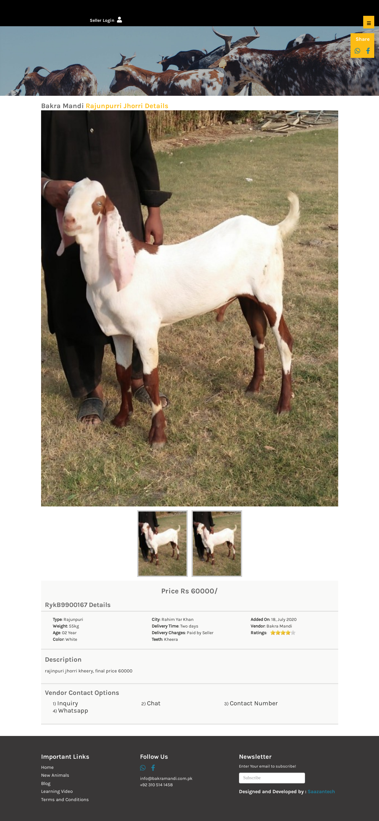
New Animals (55, 775)
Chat (154, 703)
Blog (45, 783)
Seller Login (106, 20)
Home (47, 767)
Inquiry (67, 703)
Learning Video (57, 791)
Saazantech (321, 791)
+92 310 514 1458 (156, 784)
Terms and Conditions (65, 799)
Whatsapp (73, 710)
